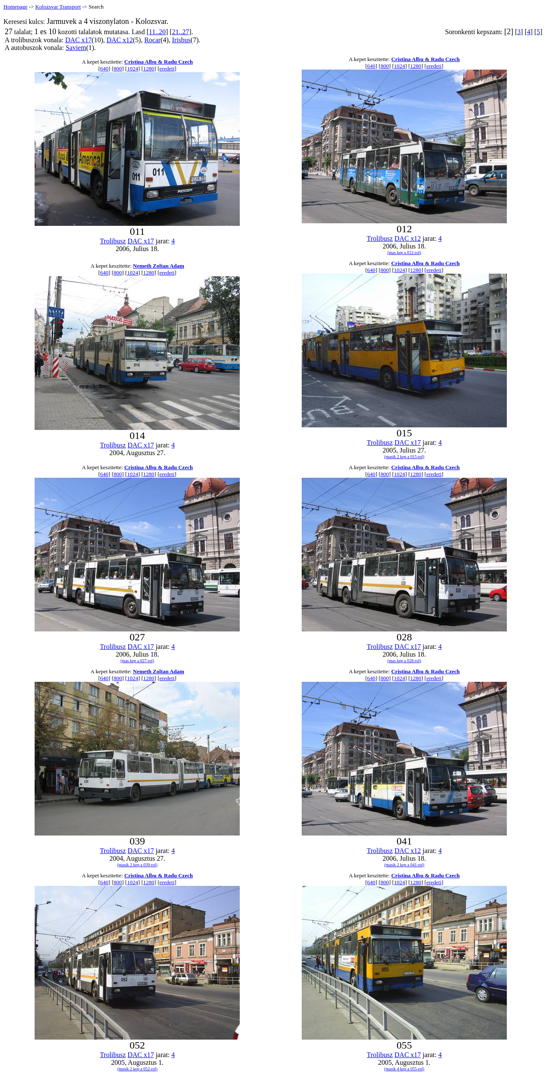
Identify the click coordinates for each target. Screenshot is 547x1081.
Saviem (76, 47)
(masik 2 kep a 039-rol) (137, 864)
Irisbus (181, 40)
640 (104, 68)
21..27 (180, 31)
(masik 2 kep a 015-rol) (404, 456)
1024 (132, 68)
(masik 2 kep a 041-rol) (404, 864)
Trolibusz (113, 241)
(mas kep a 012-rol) (404, 252)
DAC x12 (119, 40)
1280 (148, 68)
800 (118, 68)
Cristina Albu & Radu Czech (158, 61)
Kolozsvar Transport (58, 6)
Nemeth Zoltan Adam (158, 266)
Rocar (152, 40)
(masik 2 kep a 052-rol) (137, 1068)
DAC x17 (78, 40)
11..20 (157, 31)
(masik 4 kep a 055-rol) (404, 1068)
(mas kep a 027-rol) (137, 660)
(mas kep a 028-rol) (404, 660)
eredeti (166, 68)
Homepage (15, 6)
